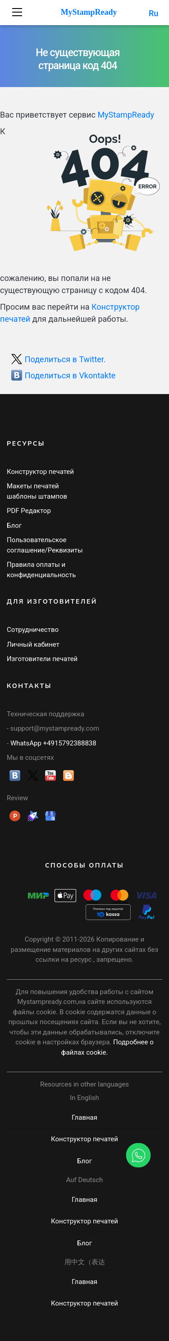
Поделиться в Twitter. (65, 359)
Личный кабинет (33, 644)
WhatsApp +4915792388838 (53, 743)
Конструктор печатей (40, 472)
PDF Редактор (29, 511)
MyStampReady (125, 114)
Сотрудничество (33, 630)
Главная (84, 1117)
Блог (14, 526)
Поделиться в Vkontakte (70, 375)
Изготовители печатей (42, 659)
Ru (153, 13)
